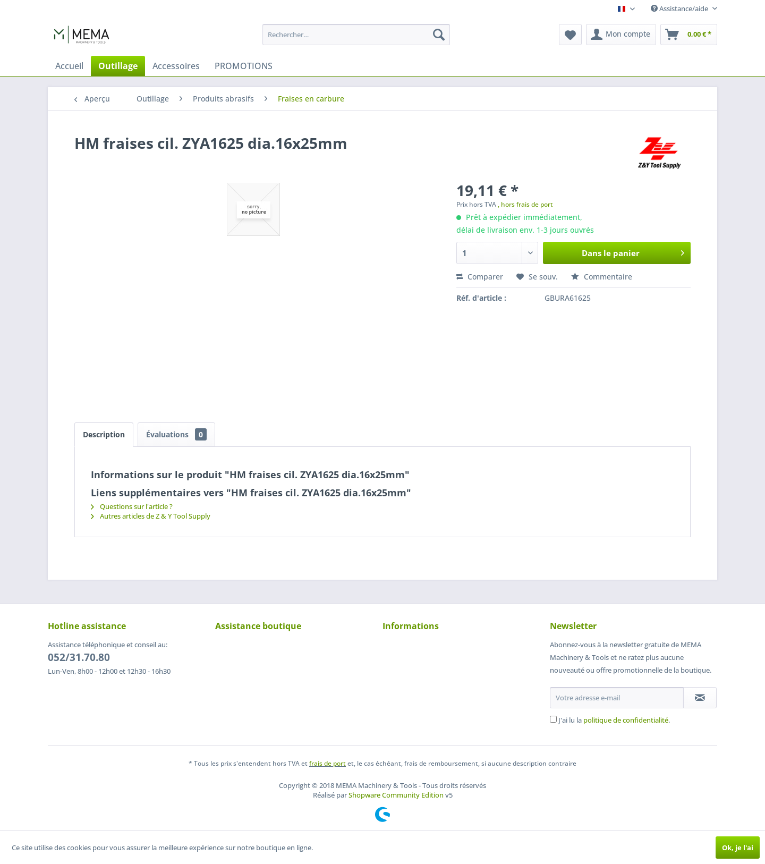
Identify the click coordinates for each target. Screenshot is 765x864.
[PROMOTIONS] (243, 66)
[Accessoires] (176, 66)
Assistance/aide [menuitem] (680, 8)
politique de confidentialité (625, 720)
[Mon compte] (621, 34)
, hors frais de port (525, 204)
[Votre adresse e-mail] (617, 697)
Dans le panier (633, 251)
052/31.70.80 (79, 657)
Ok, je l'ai (737, 847)
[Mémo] (570, 34)
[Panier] (688, 34)
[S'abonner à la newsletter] (700, 697)
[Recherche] (439, 34)
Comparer (479, 277)
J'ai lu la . (614, 720)
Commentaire (601, 277)
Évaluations (176, 434)
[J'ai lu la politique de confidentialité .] (553, 719)
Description (104, 434)
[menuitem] (356, 34)
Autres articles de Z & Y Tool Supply (150, 516)
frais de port (327, 763)
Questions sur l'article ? (132, 506)
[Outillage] (118, 66)
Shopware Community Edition (396, 795)
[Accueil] (69, 66)
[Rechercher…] (356, 34)
